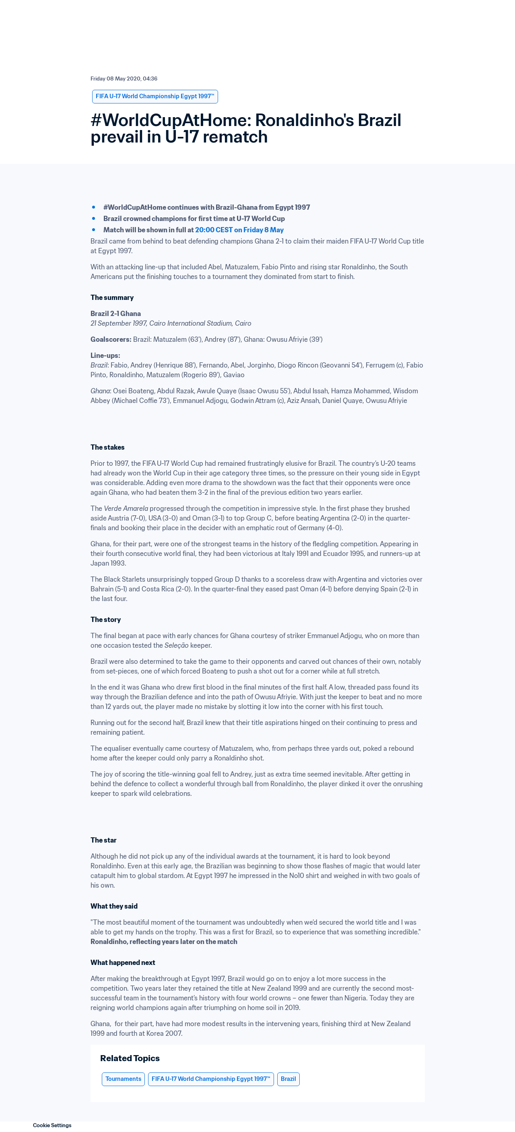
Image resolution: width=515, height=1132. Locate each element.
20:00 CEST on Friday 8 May (239, 230)
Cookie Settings (52, 1125)
